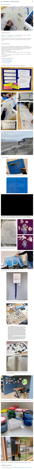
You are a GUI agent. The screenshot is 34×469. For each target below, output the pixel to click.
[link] (17, 206)
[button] (1, 1)
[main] (17, 5)
